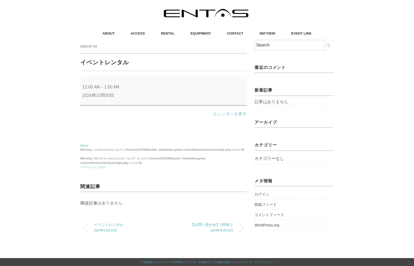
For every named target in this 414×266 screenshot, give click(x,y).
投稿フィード (266, 204)
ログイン (262, 194)
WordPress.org (267, 225)
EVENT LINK (301, 33)
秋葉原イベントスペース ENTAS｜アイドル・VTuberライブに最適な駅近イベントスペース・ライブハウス (207, 261)
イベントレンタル (93, 167)
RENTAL (168, 33)
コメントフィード (269, 215)
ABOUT (108, 33)
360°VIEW (267, 33)
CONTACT (235, 33)
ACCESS (138, 33)
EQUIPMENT (200, 33)
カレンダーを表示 (230, 114)
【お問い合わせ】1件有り (202, 227)
